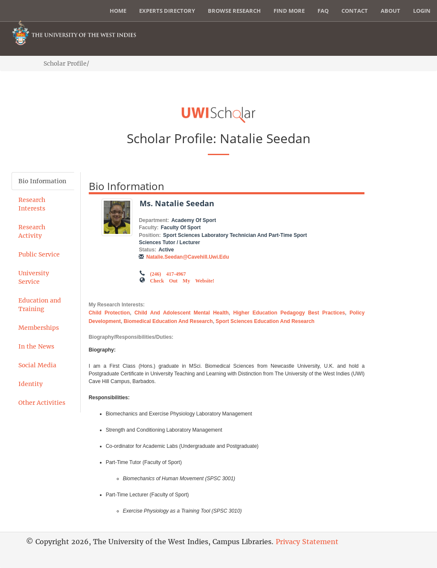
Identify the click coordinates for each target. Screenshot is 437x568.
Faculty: (148, 228)
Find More (289, 10)
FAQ (323, 10)
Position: (149, 235)
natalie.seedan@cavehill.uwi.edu (187, 257)
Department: (154, 220)
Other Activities (41, 403)
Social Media (37, 365)
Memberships (38, 328)
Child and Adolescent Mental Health (181, 313)
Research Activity (31, 231)
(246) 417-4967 (168, 273)
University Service (33, 277)
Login (422, 10)
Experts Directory (167, 10)
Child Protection (109, 313)
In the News (36, 346)
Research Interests (31, 204)
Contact (354, 10)
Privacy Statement (307, 541)
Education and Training (39, 305)
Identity (30, 384)
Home (118, 10)
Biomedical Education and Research (168, 321)
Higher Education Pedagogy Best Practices (289, 313)
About (390, 10)
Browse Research (234, 10)
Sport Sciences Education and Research (265, 321)
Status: (147, 250)
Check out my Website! (182, 280)
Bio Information (42, 181)
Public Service (39, 254)
